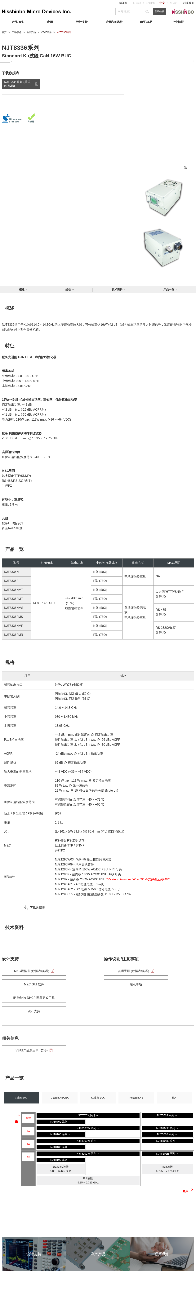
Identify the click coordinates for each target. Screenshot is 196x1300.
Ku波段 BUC (98, 1097)
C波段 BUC (21, 1097)
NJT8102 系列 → (60, 1159)
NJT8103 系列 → (60, 1147)
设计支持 (82, 22)
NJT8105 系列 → (60, 1134)
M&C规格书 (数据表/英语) (34, 971)
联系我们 (188, 2)
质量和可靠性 (114, 22)
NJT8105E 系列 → (167, 1128)
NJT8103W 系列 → (88, 1140)
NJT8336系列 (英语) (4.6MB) (18, 83)
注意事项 (136, 984)
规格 (68, 289)
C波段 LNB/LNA (60, 1097)
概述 (21, 289)
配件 (174, 1097)
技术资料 (117, 289)
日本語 (137, 2)
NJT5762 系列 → (60, 1121)
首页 (4, 32)
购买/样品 (146, 22)
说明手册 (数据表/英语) (136, 971)
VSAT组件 (46, 32)
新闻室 (123, 2)
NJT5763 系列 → (88, 1115)
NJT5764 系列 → (167, 1115)
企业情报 (178, 22)
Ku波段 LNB (136, 1097)
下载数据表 (34, 907)
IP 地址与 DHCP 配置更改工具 (34, 997)
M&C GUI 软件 (34, 984)
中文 (162, 2)
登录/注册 (159, 11)
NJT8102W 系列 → (88, 1153)
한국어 (174, 2)
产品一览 (168, 289)
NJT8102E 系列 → (167, 1153)
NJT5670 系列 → (167, 1134)
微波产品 (31, 32)
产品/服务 (18, 22)
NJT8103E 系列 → (167, 1140)
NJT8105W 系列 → (88, 1128)
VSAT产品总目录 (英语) (34, 1050)
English (150, 2)
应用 (50, 22)
